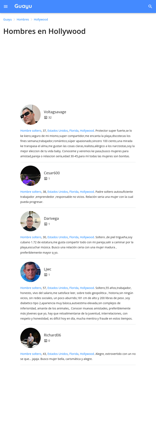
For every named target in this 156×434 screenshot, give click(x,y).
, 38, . (76, 197)
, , (71, 130)
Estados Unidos (58, 130)
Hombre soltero (30, 130)
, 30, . (76, 244)
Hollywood (87, 130)
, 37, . (77, 143)
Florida (73, 130)
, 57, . (76, 303)
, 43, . (78, 356)
